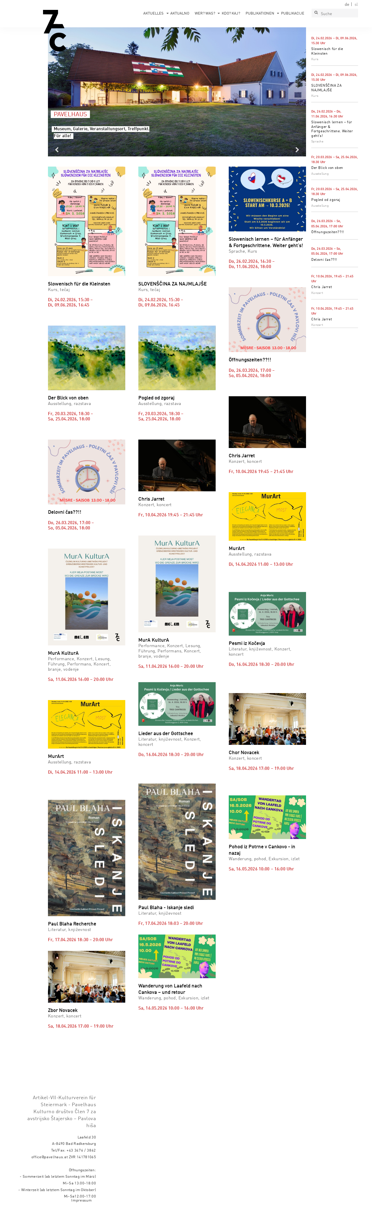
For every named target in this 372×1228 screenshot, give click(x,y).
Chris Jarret (321, 287)
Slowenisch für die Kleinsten (79, 284)
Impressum (81, 1216)
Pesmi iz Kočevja (247, 665)
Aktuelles (153, 13)
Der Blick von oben (327, 168)
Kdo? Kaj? (231, 13)
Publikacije (292, 13)
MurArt (237, 548)
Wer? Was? (205, 13)
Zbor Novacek (63, 1003)
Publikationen (260, 13)
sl (356, 5)
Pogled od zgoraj (325, 200)
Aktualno (179, 13)
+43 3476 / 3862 (81, 1166)
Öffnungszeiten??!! (327, 232)
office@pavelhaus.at (49, 1173)
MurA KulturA (63, 653)
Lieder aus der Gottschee (165, 719)
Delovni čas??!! (324, 260)
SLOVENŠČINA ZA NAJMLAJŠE (172, 284)
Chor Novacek (244, 800)
